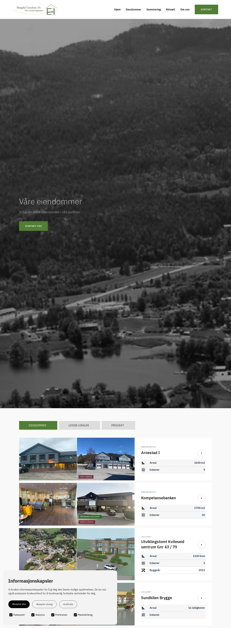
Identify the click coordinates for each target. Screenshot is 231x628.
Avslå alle (68, 604)
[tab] (38, 425)
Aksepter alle (19, 604)
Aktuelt (170, 9)
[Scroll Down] (201, 453)
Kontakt (206, 9)
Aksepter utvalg (44, 604)
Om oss (185, 9)
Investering (153, 9)
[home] (36, 9)
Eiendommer (133, 9)
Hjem (117, 9)
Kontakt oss (33, 226)
